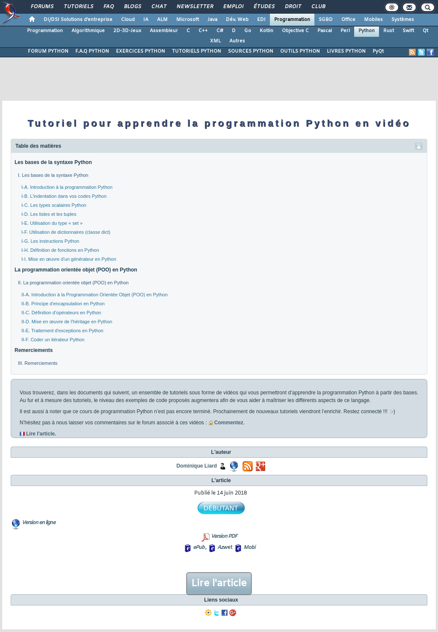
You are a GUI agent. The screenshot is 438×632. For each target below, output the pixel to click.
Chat (158, 6)
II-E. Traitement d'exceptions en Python (62, 330)
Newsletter (194, 6)
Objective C (295, 31)
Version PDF (224, 536)
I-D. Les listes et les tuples (48, 214)
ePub (198, 547)
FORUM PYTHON (48, 51)
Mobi (249, 547)
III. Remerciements (37, 363)
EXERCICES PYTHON (140, 51)
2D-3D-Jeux (127, 31)
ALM (162, 20)
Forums (42, 6)
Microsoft (187, 20)
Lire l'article (219, 583)
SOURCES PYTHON (250, 51)
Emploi (233, 6)
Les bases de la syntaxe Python (53, 162)
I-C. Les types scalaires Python (53, 205)
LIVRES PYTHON (346, 51)
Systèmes (402, 20)
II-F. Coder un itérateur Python (52, 339)
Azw (222, 547)
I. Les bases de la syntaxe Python (53, 175)
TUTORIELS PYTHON (196, 51)
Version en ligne (38, 522)
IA (145, 20)
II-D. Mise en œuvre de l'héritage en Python (66, 321)
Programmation (292, 20)
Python (366, 31)
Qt (425, 31)
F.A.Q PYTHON (92, 51)
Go (247, 31)
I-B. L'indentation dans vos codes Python (64, 196)
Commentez (225, 423)
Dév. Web (237, 20)
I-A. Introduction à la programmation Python (66, 187)
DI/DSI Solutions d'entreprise (78, 20)
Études (263, 6)
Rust (388, 31)
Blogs (132, 6)
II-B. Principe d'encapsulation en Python (63, 303)
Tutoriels (78, 6)
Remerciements (34, 350)
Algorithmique (88, 31)
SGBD (326, 20)
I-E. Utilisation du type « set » (52, 223)
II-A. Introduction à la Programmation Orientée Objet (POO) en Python (94, 294)
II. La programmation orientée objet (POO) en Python (73, 282)
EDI (261, 20)
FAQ (108, 6)
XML (215, 41)
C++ (203, 31)
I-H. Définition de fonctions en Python (60, 250)
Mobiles (373, 20)
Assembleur (164, 31)
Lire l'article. (41, 434)
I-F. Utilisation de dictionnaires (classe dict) (65, 232)
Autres (237, 41)
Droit (293, 6)
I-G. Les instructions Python (50, 241)
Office (348, 20)
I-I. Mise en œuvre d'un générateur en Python (68, 259)
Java (212, 20)
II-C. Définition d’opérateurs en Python (61, 312)
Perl (345, 31)
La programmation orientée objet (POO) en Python (76, 270)
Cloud (128, 20)
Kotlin (266, 31)
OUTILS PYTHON (300, 51)
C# (219, 31)
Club (318, 6)
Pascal (324, 31)
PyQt (378, 51)
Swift (408, 31)
